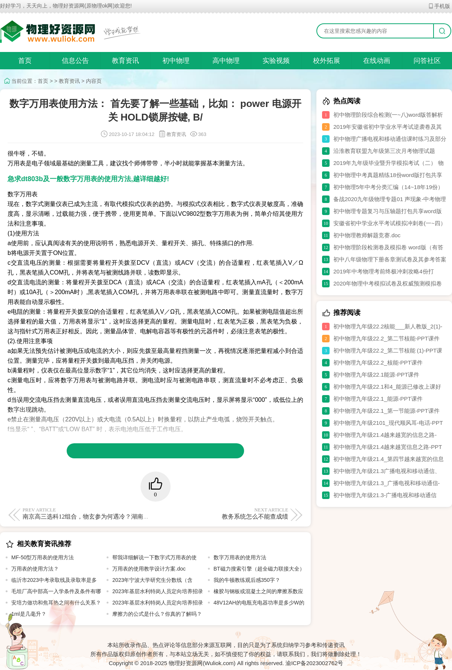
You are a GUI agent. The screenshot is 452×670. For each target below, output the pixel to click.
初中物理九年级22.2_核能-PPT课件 (378, 362)
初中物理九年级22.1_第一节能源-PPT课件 (386, 410)
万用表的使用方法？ (35, 569)
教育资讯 (125, 60)
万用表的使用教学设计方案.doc (148, 569)
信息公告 (75, 60)
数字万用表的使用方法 (240, 557)
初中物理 (175, 60)
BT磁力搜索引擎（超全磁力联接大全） (259, 569)
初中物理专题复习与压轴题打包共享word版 (387, 211)
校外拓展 (326, 60)
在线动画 (376, 60)
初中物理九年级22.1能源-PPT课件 (376, 374)
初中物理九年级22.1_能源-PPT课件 (378, 398)
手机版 (439, 6)
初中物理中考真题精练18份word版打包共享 (387, 175)
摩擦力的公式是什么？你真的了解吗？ (157, 614)
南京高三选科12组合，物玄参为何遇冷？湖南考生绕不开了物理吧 (110, 513)
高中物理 (226, 60)
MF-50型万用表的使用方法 (42, 557)
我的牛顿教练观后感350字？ (247, 580)
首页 (25, 60)
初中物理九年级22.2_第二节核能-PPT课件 (386, 338)
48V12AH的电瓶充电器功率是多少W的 (259, 603)
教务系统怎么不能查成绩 (223, 513)
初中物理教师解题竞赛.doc (366, 235)
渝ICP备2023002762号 (314, 663)
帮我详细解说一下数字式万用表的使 (154, 557)
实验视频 (276, 60)
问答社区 (427, 60)
